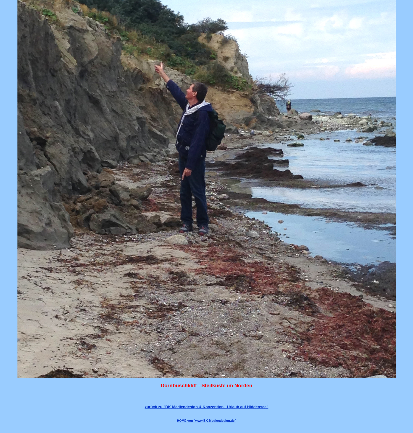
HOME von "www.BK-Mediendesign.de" (206, 420)
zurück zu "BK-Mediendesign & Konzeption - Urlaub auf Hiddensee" (206, 407)
